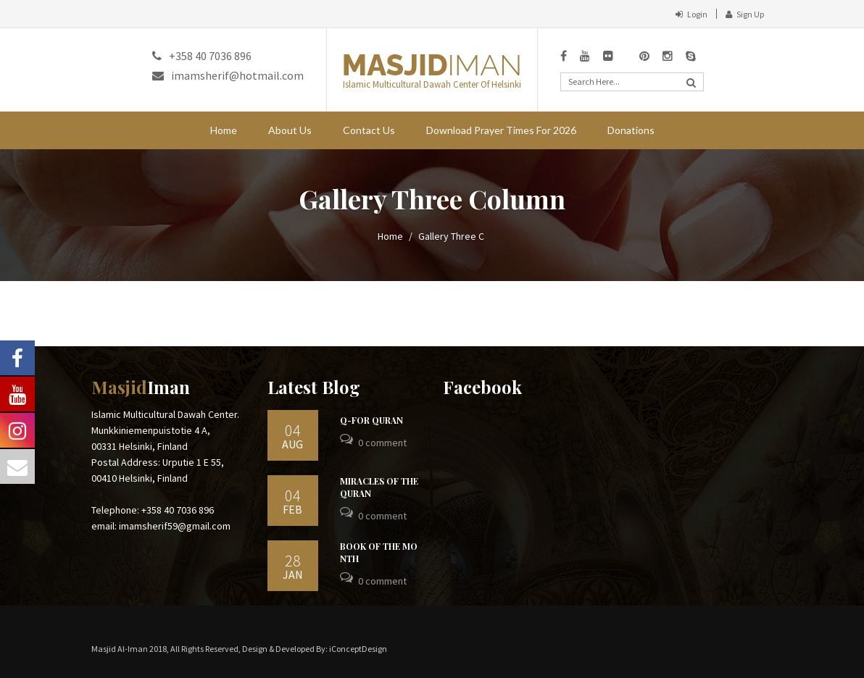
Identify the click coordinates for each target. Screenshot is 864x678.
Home (223, 130)
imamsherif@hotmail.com (228, 75)
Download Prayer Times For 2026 (501, 130)
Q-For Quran (371, 420)
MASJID (432, 65)
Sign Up (745, 14)
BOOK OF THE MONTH (379, 552)
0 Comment (382, 442)
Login (691, 14)
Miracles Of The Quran (379, 487)
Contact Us (369, 130)
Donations (631, 130)
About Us (290, 130)
